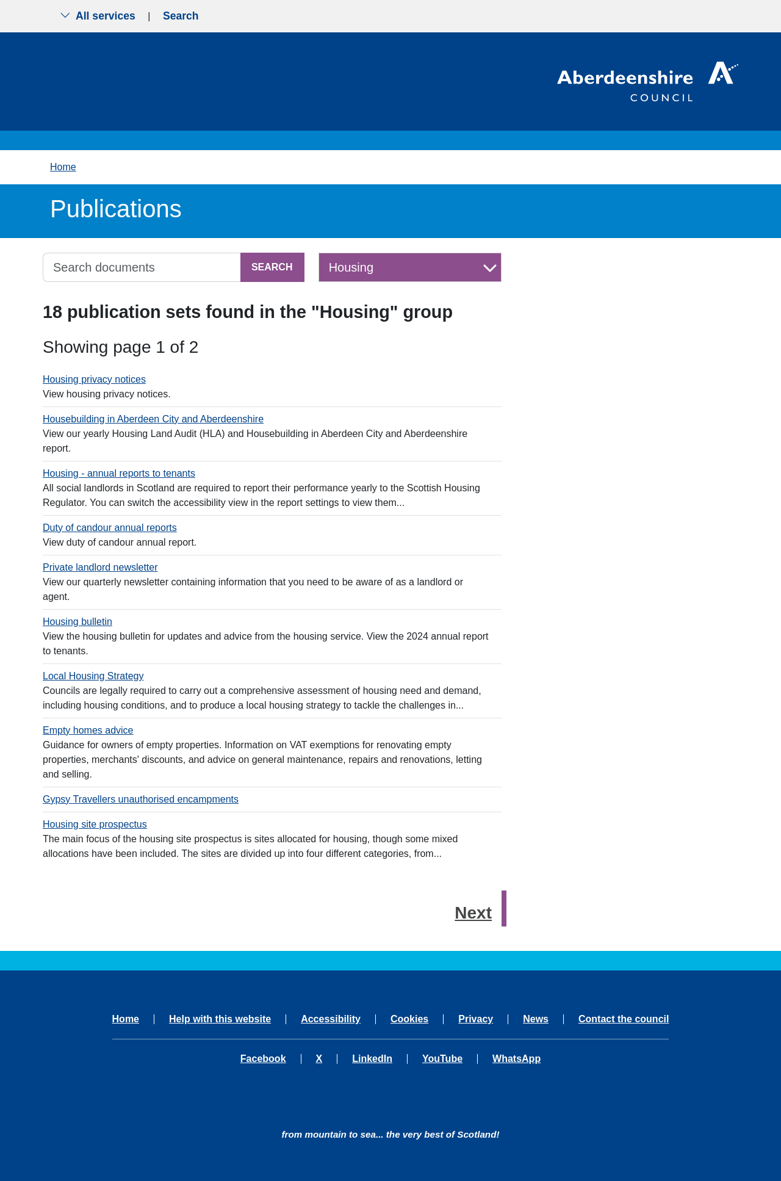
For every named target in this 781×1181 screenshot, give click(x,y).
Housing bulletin (77, 621)
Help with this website (220, 1019)
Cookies (409, 1019)
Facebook (263, 1059)
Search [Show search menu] (181, 16)
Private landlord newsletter (100, 567)
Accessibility (331, 1019)
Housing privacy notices (94, 379)
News (536, 1019)
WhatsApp (516, 1059)
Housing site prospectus (95, 824)
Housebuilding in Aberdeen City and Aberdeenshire (153, 419)
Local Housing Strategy (93, 676)
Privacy (475, 1019)
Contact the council (623, 1019)
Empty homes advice (88, 730)
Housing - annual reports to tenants (119, 473)
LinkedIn (372, 1059)
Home (63, 167)
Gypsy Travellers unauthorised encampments (141, 799)
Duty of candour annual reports (110, 527)
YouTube (442, 1059)
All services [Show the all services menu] (97, 16)
